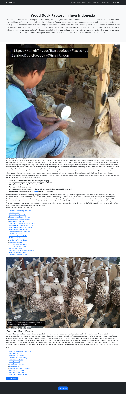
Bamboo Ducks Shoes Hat (17, 215)
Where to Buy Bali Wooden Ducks (20, 351)
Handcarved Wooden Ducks (18, 240)
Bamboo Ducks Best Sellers (18, 255)
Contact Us (115, 2)
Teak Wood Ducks (15, 238)
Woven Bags (96, 2)
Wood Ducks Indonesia (16, 221)
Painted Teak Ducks (15, 248)
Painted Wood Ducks (16, 360)
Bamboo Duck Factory (16, 356)
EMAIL (36, 191)
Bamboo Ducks (76, 2)
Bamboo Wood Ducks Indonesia (19, 217)
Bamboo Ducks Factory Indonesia (20, 211)
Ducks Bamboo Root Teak (17, 246)
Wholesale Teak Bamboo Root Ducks (21, 225)
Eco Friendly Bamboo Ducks (18, 244)
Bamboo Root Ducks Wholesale (19, 368)
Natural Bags (106, 2)
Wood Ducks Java (14, 366)
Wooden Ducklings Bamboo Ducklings (21, 250)
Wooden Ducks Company (17, 372)
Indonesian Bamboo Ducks (18, 236)
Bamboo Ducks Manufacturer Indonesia (22, 223)
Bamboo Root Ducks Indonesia (19, 230)
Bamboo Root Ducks (15, 234)
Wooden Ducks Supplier (17, 370)
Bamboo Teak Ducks (15, 242)
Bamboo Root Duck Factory (18, 358)
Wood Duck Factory (15, 353)
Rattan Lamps (86, 2)
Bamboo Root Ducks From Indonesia (21, 227)
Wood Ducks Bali (14, 362)
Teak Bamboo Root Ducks (17, 253)
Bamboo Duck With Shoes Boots (19, 219)
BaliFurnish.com (13, 2)
